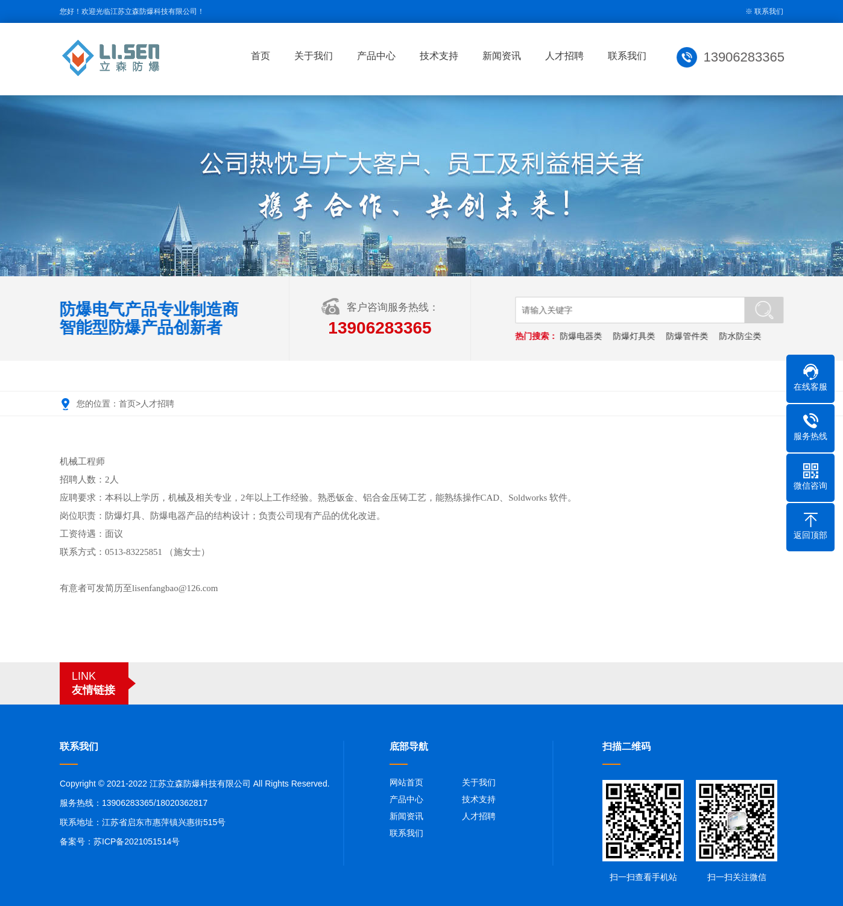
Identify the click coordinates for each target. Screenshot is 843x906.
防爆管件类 (688, 336)
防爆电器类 (582, 336)
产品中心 (378, 56)
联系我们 (768, 11)
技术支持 (441, 56)
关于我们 (316, 56)
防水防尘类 (741, 336)
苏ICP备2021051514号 (136, 841)
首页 (263, 56)
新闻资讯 (504, 56)
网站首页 (406, 782)
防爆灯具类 (635, 336)
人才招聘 (567, 56)
